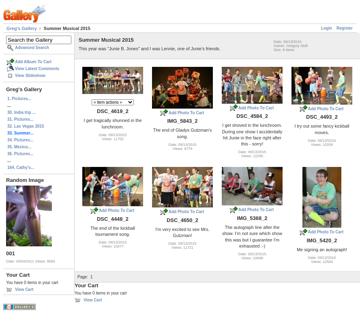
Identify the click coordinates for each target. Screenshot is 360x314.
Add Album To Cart (33, 62)
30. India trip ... (21, 112)
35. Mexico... (19, 147)
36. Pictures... (20, 154)
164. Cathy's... (20, 167)
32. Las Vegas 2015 (25, 126)
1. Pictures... (19, 98)
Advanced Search (32, 47)
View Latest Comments (37, 68)
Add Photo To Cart (186, 113)
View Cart (24, 289)
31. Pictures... (20, 119)
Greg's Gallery (21, 28)
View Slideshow (30, 75)
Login (326, 28)
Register (344, 28)
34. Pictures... (20, 140)
